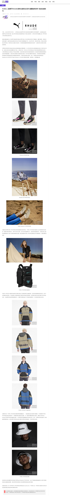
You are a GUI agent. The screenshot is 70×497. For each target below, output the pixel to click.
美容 (39, 1)
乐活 (50, 1)
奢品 (46, 1)
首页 (32, 1)
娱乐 (43, 1)
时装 (36, 1)
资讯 (53, 1)
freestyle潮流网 (5, 1)
